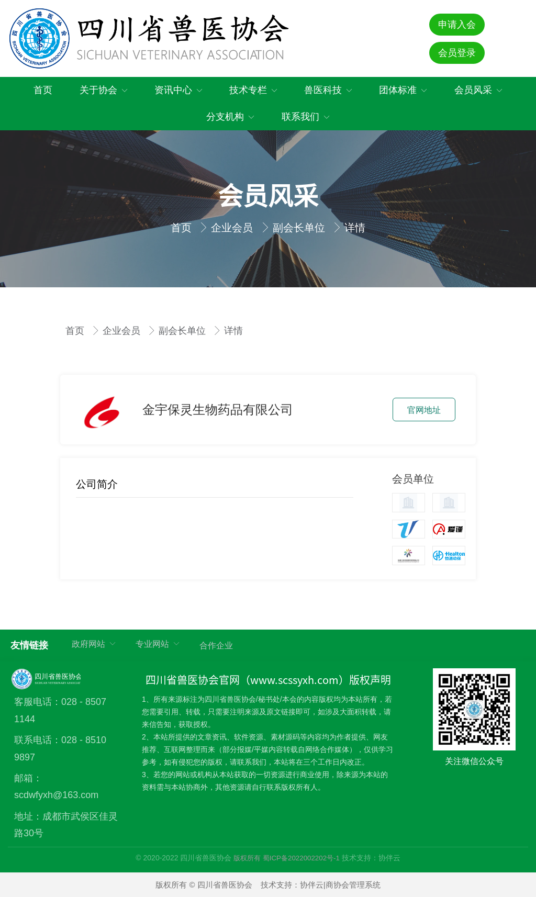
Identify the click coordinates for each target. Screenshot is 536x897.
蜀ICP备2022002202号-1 (301, 858)
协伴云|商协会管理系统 (340, 884)
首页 (183, 227)
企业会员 (233, 227)
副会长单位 (300, 227)
